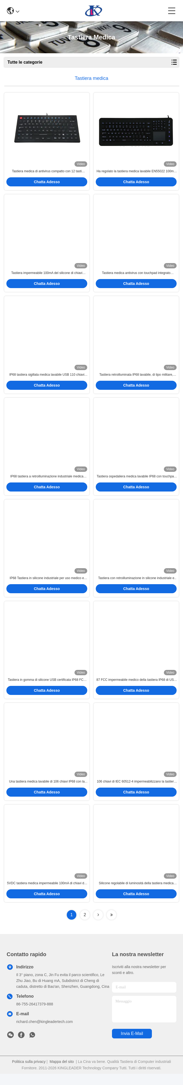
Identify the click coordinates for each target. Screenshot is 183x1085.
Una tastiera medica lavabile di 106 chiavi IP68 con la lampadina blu (47, 791)
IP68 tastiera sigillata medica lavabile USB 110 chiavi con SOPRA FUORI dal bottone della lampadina (46, 379)
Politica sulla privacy (28, 1073)
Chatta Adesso (47, 183)
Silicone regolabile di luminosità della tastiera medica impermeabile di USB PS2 (136, 894)
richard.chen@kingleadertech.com (44, 1033)
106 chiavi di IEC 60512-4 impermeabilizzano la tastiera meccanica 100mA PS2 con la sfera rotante (136, 791)
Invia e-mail (132, 1044)
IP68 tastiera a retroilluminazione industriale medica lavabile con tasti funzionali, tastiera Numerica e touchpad (47, 482)
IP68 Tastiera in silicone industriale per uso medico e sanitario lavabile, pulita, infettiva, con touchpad (47, 585)
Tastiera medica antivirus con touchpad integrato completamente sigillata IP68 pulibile (136, 276)
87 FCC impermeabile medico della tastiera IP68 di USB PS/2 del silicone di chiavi (136, 688)
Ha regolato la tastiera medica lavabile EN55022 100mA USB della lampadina (136, 173)
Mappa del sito (62, 1073)
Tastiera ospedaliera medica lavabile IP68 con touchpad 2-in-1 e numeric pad (136, 482)
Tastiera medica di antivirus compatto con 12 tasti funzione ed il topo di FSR (47, 173)
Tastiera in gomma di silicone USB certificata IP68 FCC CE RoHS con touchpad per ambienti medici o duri (47, 688)
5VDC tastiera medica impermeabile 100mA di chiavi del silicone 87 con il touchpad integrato (47, 894)
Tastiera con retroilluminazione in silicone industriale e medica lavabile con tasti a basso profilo (136, 585)
